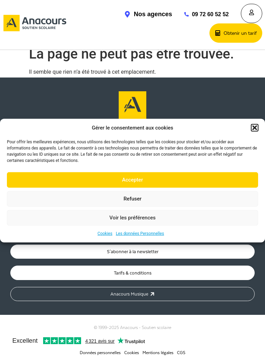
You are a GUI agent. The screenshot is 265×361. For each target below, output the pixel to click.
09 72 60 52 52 (210, 14)
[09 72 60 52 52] (183, 14)
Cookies (105, 233)
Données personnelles (100, 352)
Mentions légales (158, 352)
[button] (254, 127)
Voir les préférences (132, 218)
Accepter (132, 180)
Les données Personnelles (140, 233)
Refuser (132, 199)
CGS (181, 352)
